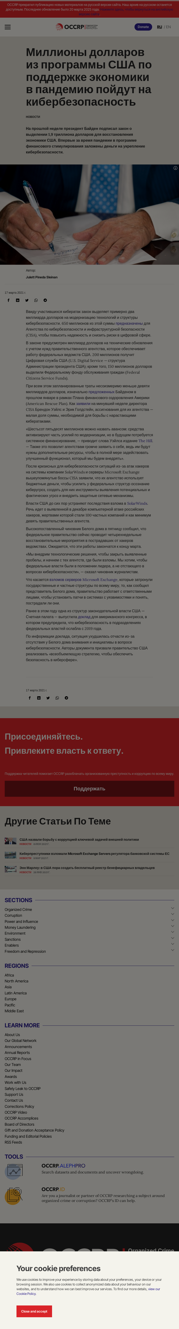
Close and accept (34, 1311)
